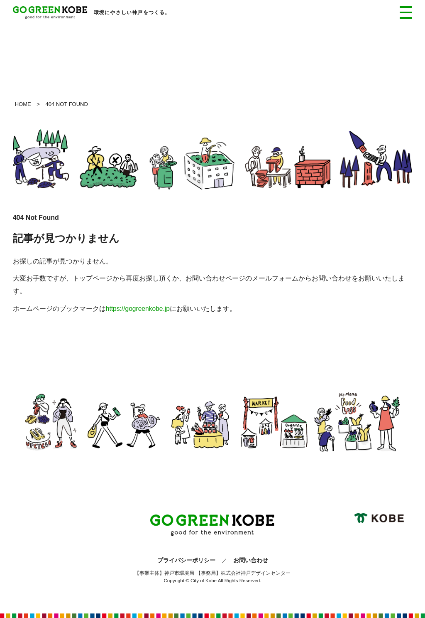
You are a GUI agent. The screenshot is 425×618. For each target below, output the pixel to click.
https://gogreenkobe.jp (138, 308)
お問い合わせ (250, 560)
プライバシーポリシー (186, 560)
